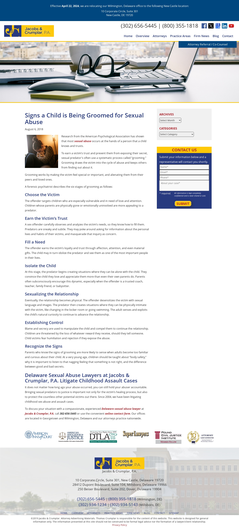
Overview (142, 36)
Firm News (201, 36)
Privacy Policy (119, 525)
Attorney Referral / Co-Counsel (208, 44)
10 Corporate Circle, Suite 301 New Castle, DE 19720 (119, 13)
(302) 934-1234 (93, 504)
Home (128, 36)
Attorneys (160, 36)
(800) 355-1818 (180, 25)
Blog (216, 36)
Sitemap (174, 513)
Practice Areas (180, 36)
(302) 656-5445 (139, 25)
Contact (227, 36)
